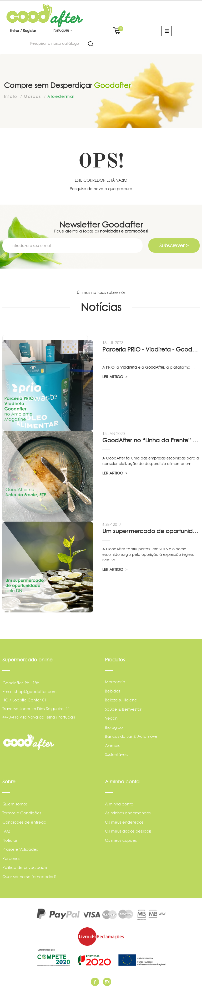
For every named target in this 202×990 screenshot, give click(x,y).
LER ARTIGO (115, 376)
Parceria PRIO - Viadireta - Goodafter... (151, 349)
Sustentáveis (116, 754)
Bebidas (112, 691)
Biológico (114, 727)
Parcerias (11, 858)
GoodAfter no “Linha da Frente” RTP (151, 440)
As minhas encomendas (128, 812)
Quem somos (15, 803)
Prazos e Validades (20, 849)
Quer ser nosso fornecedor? (29, 876)
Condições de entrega (24, 822)
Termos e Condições (21, 812)
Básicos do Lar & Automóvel (131, 736)
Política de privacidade (24, 867)
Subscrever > (174, 245)
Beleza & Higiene (121, 699)
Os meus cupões (121, 840)
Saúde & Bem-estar (123, 709)
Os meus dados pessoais (128, 831)
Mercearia (115, 681)
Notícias (10, 840)
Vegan (111, 718)
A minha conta (119, 803)
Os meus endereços (124, 822)
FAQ (6, 831)
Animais (112, 745)
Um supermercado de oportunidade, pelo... (151, 531)
